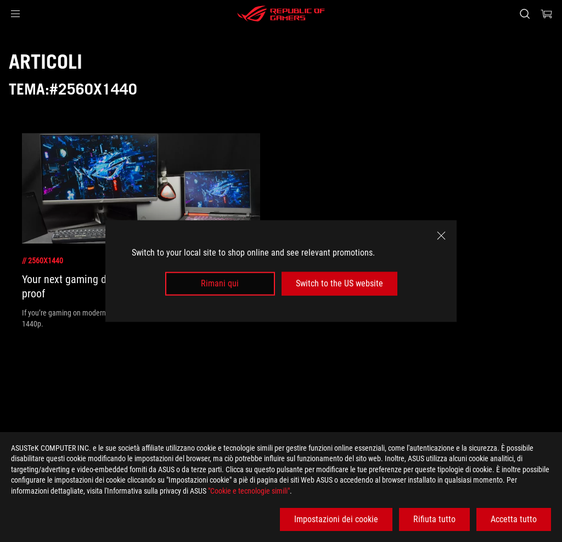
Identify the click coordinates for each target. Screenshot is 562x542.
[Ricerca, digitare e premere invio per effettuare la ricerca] (524, 13)
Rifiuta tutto (434, 519)
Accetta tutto (514, 519)
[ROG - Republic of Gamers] (281, 13)
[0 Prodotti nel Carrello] (546, 13)
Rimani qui (220, 283)
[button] (15, 13)
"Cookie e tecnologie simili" (249, 490)
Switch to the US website (339, 283)
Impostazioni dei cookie (336, 519)
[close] (441, 235)
